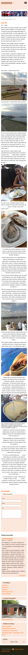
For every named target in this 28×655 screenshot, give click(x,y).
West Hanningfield (7, 626)
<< (4, 642)
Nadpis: (3, 503)
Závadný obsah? (19, 649)
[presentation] (12, 523)
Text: (3, 508)
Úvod (2, 19)
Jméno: (3, 498)
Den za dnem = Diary (8, 19)
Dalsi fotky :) (5, 585)
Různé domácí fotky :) (8, 591)
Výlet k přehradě (6, 593)
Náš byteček (5, 587)
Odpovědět (22, 575)
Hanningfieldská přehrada (8, 628)
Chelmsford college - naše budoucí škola (12, 632)
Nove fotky (5, 589)
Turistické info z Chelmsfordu (9, 630)
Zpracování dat (5, 651)
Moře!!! (4, 634)
